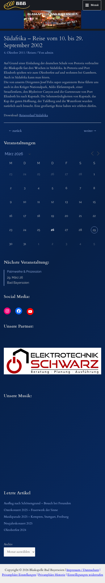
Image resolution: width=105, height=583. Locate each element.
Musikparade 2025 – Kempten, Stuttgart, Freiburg (36, 517)
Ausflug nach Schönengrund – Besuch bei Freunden (37, 503)
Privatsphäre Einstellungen (19, 575)
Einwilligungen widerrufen (85, 575)
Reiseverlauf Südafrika (33, 115)
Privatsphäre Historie (51, 575)
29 (94, 230)
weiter (90, 131)
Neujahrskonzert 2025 (18, 524)
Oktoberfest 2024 (15, 530)
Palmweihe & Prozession (24, 271)
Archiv (8, 544)
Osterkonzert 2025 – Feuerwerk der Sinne (31, 510)
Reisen (31, 53)
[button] (52, 361)
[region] (52, 19)
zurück (15, 131)
